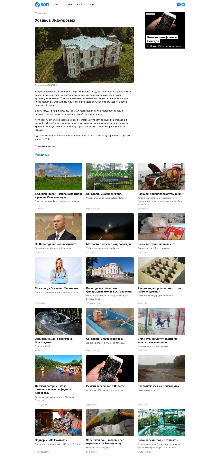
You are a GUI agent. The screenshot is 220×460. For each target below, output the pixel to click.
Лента (56, 4)
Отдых (68, 4)
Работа (81, 4)
